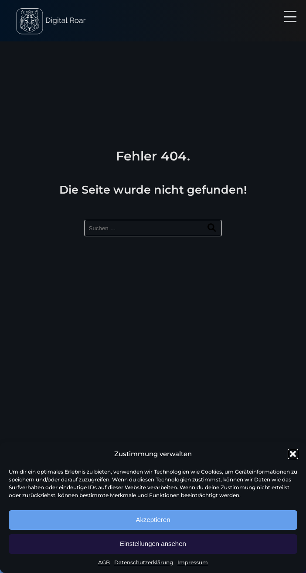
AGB (104, 562)
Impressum (192, 562)
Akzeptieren (153, 519)
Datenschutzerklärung (143, 562)
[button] (293, 454)
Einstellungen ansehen (153, 543)
